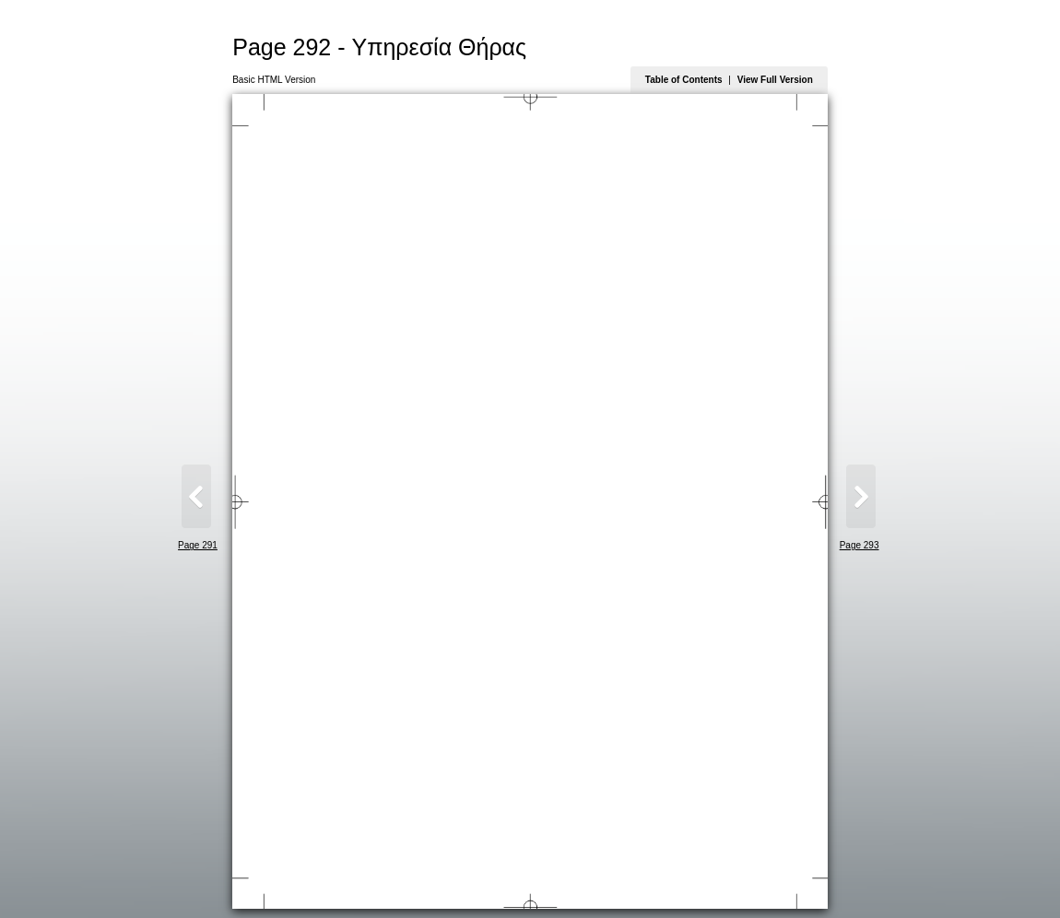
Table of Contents (684, 80)
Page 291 (198, 545)
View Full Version (775, 80)
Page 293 (859, 545)
